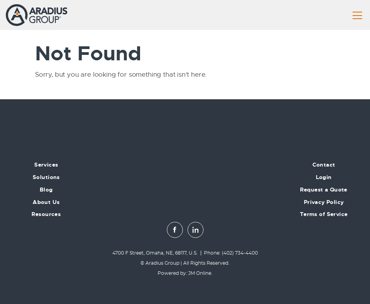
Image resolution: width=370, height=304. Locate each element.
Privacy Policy (324, 202)
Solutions (46, 177)
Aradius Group (162, 263)
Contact (323, 164)
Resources (46, 214)
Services (46, 164)
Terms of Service (324, 214)
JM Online (199, 273)
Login (324, 177)
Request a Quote (323, 189)
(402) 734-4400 (240, 253)
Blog (46, 189)
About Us (46, 202)
